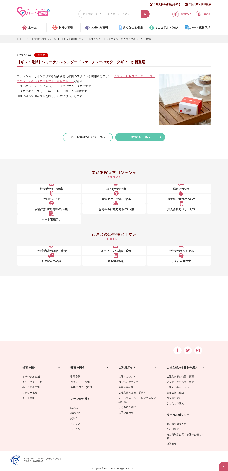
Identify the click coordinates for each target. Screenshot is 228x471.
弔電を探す (77, 367)
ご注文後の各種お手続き (167, 4)
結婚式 (74, 407)
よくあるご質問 (127, 407)
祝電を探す (29, 367)
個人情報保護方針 (176, 423)
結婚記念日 (76, 413)
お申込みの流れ (127, 387)
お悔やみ (75, 429)
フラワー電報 (29, 392)
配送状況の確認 (175, 392)
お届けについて (127, 376)
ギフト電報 (28, 398)
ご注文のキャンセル (178, 387)
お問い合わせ (125, 412)
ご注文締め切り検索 (200, 4)
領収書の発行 (174, 398)
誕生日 (74, 418)
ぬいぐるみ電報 (31, 387)
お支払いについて (128, 381)
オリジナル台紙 (31, 376)
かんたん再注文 (175, 403)
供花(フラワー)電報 (81, 387)
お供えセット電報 (80, 381)
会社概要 (172, 443)
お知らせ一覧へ (140, 137)
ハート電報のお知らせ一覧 (41, 39)
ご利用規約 (173, 429)
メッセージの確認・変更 (180, 381)
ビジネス (75, 423)
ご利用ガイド (127, 367)
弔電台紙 (75, 376)
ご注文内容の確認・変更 (180, 376)
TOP (19, 39)
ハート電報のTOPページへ (88, 137)
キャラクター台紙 (32, 381)
